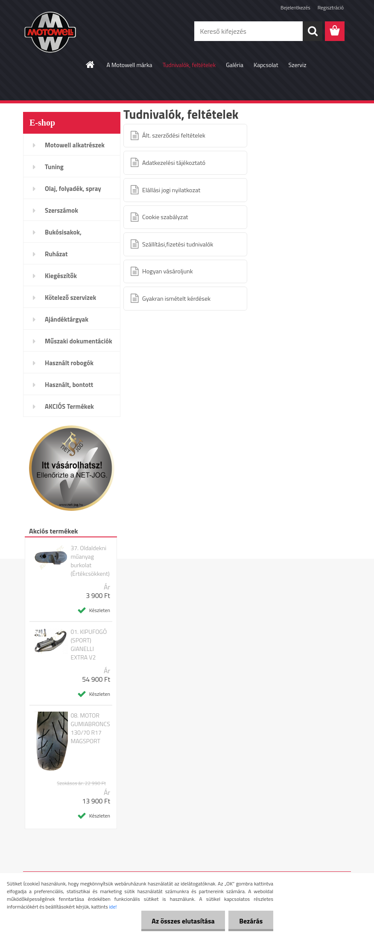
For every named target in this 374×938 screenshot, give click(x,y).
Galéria (234, 64)
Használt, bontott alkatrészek (69, 387)
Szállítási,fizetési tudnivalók (177, 244)
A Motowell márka (129, 64)
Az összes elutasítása (183, 921)
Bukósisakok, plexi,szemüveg (66, 235)
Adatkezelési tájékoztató (173, 162)
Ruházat (56, 254)
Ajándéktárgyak (66, 319)
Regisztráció (331, 7)
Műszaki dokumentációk (78, 341)
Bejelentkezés (295, 7)
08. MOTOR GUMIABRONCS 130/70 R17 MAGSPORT (90, 728)
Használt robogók (69, 363)
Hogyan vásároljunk (167, 271)
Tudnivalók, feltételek (189, 64)
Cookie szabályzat (165, 217)
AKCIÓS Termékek (69, 406)
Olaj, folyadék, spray (73, 188)
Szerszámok (61, 210)
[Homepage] (90, 64)
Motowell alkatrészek (75, 145)
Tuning (54, 167)
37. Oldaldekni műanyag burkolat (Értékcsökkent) (89, 561)
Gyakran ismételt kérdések (176, 298)
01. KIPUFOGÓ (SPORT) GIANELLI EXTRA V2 (88, 644)
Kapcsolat (266, 64)
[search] (312, 31)
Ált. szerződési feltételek (173, 135)
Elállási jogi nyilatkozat (171, 190)
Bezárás (251, 921)
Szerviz (298, 64)
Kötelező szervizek (70, 297)
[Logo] (81, 31)
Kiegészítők (61, 276)
